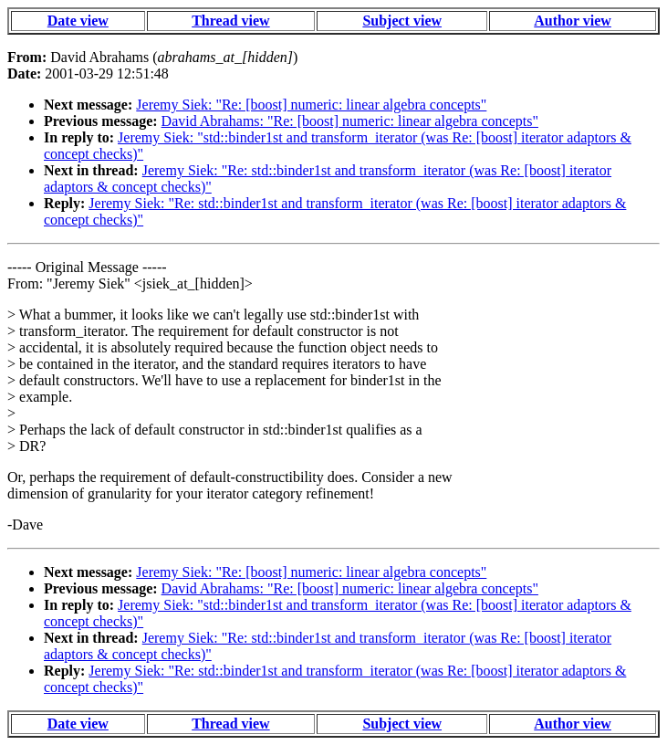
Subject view (402, 20)
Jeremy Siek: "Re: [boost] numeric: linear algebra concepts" (311, 104)
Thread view (230, 20)
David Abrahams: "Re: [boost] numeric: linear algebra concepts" (350, 121)
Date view (78, 20)
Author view (572, 20)
